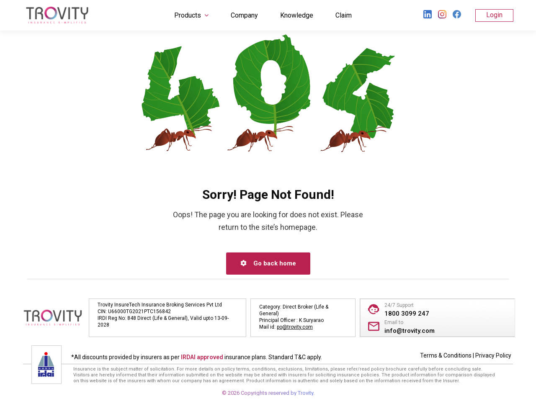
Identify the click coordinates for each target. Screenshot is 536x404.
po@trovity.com (295, 327)
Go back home (268, 263)
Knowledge (296, 15)
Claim (343, 15)
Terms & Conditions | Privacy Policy (465, 355)
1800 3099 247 (406, 313)
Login (494, 15)
